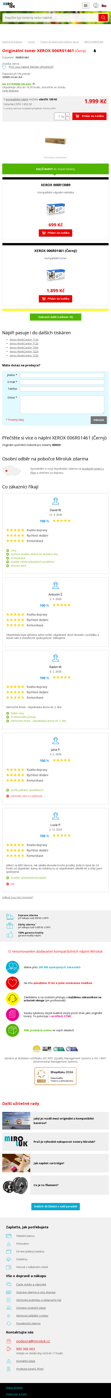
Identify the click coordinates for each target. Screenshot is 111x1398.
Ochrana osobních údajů (31, 1308)
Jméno (11, 375)
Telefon (12, 388)
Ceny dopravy (10, 90)
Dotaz (11, 397)
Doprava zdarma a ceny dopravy (36, 1292)
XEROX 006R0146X (93, 41)
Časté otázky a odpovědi (31, 1284)
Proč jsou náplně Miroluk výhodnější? (31, 67)
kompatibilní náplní (17, 99)
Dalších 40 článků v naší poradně (55, 1206)
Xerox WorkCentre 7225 (24, 355)
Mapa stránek (14, 1387)
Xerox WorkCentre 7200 (24, 347)
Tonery (31, 41)
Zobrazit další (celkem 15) (55, 317)
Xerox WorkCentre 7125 (24, 343)
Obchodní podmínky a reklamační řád (38, 1300)
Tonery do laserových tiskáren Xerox (59, 41)
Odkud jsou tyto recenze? (17, 897)
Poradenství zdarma (28, 1323)
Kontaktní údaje (25, 1361)
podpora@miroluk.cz (33, 1341)
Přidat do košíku (89, 116)
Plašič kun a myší (16, 1394)
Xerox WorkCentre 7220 (24, 351)
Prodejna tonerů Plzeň (30, 1369)
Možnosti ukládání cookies (32, 1315)
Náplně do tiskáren (12, 41)
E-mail (11, 382)
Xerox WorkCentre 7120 (24, 339)
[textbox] (51, 17)
